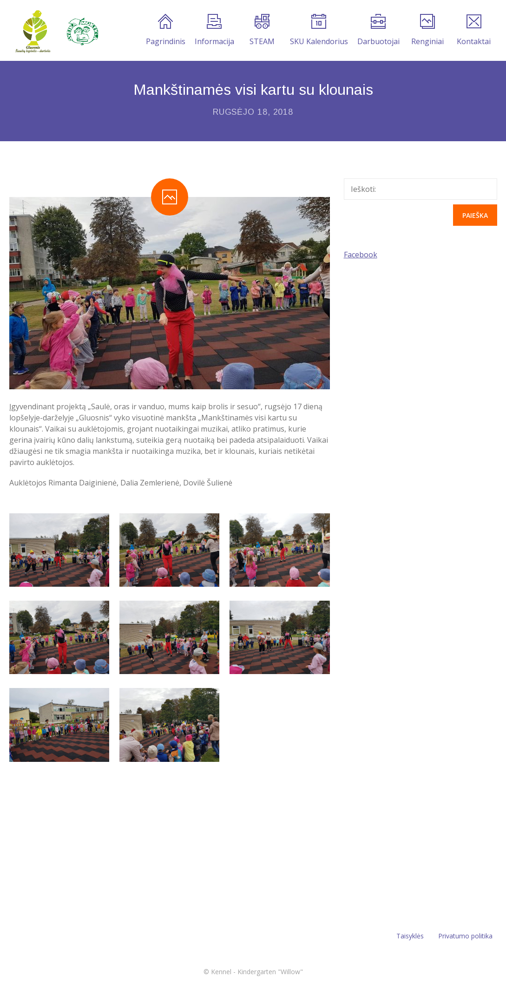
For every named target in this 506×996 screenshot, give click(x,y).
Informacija (214, 30)
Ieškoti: (363, 189)
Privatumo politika (465, 935)
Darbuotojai (378, 30)
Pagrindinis (165, 30)
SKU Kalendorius (319, 30)
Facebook (360, 254)
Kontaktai (474, 30)
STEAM (262, 30)
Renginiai (427, 30)
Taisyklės (410, 935)
